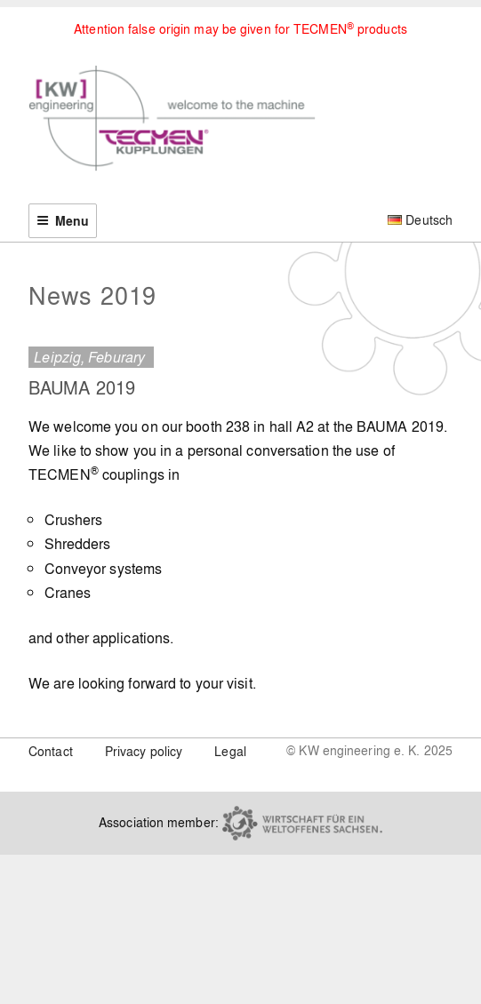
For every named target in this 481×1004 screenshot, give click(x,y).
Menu (62, 220)
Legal (230, 751)
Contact (50, 751)
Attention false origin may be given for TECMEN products (240, 28)
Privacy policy (143, 751)
